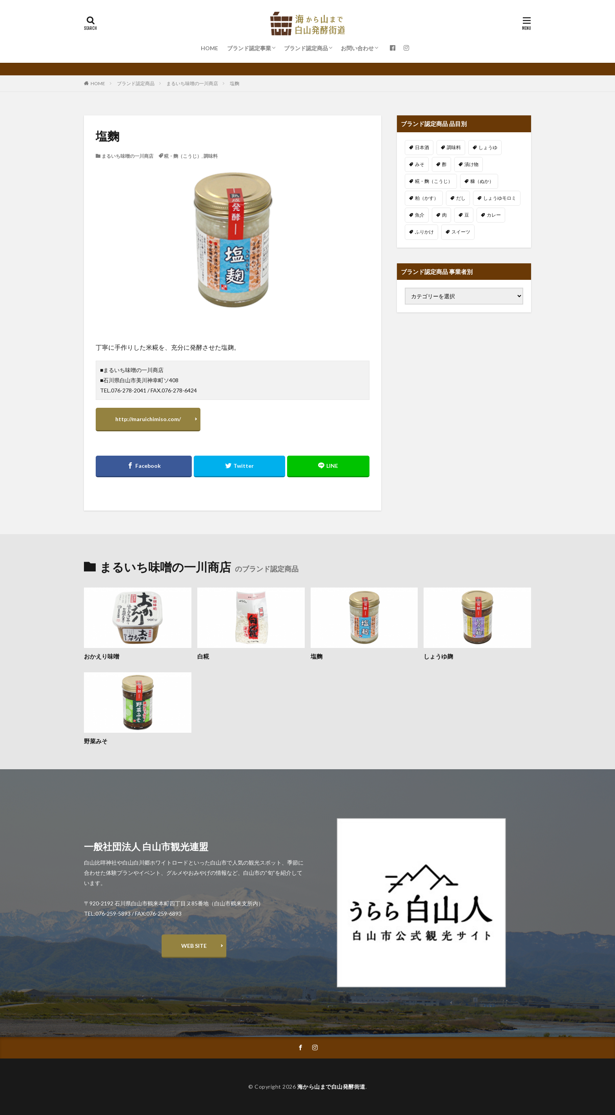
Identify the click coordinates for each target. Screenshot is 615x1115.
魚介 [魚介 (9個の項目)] (419, 215)
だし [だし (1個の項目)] (461, 198)
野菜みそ (95, 741)
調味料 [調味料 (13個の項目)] (454, 147)
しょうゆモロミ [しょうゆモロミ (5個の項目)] (499, 198)
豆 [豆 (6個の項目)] (466, 215)
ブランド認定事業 (249, 48)
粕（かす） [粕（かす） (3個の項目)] (427, 198)
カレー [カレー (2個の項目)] (494, 215)
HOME (209, 48)
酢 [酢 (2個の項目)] (444, 164)
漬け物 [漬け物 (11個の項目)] (471, 164)
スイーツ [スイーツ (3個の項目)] (460, 232)
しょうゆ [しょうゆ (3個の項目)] (488, 147)
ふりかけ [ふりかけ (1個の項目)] (424, 232)
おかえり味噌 (101, 656)
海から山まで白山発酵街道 (331, 1086)
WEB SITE (194, 945)
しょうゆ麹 (438, 656)
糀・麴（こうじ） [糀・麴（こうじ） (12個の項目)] (434, 181)
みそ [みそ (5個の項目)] (419, 164)
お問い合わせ (357, 48)
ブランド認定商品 (306, 48)
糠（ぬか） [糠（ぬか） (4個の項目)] (482, 181)
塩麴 (234, 83)
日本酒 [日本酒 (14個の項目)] (422, 147)
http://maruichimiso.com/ (148, 419)
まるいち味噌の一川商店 (192, 83)
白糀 (203, 656)
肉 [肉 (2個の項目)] (444, 215)
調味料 (211, 156)
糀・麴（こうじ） (183, 156)
